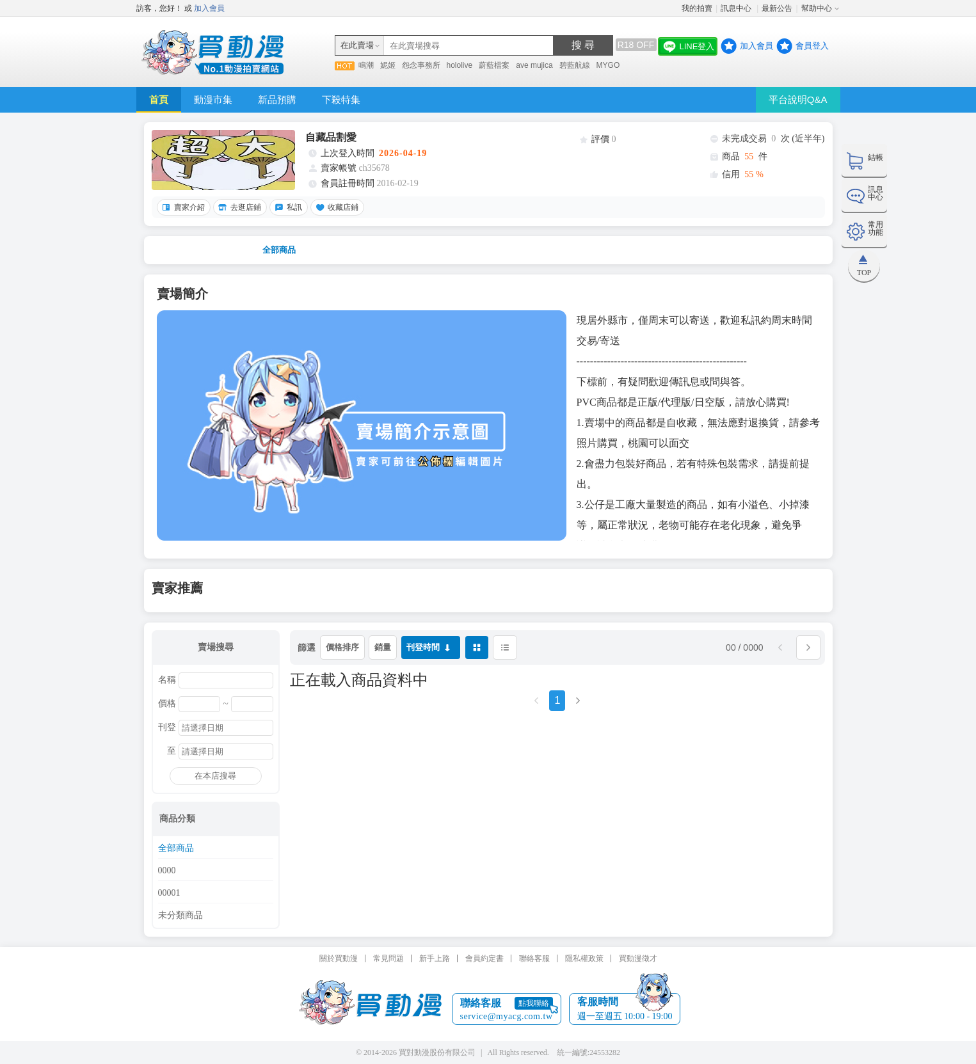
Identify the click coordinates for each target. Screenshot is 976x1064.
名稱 (167, 680)
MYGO (608, 65)
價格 (167, 703)
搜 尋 (583, 45)
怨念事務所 (421, 65)
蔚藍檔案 (494, 65)
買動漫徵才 (638, 958)
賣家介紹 (182, 207)
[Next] (578, 704)
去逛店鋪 (238, 207)
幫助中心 (816, 8)
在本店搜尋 (215, 776)
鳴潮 (366, 65)
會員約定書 (484, 958)
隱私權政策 (584, 958)
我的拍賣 (697, 8)
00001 (169, 893)
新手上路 (434, 958)
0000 (167, 870)
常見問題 (388, 958)
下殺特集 (341, 99)
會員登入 (812, 46)
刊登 (167, 727)
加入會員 (209, 8)
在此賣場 (357, 45)
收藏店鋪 (335, 207)
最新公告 (777, 8)
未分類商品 (180, 915)
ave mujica (534, 65)
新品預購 (277, 99)
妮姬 (388, 65)
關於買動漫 (338, 958)
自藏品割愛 (330, 137)
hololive (460, 65)
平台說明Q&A (798, 99)
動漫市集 (213, 99)
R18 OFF (636, 45)
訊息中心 (737, 8)
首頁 (158, 99)
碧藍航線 (574, 65)
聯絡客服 (534, 958)
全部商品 (279, 250)
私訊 (286, 207)
